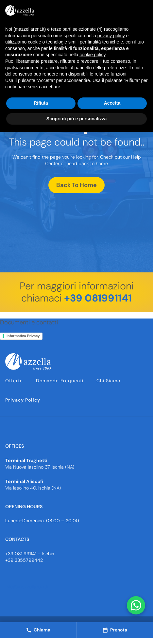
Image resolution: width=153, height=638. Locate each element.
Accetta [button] (112, 103)
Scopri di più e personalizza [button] (76, 118)
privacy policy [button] (111, 35)
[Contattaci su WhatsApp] (136, 605)
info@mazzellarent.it (27, 587)
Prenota (114, 630)
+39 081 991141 (20, 554)
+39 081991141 (98, 298)
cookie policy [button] (92, 54)
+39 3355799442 (24, 560)
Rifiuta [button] (41, 103)
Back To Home (76, 185)
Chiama (38, 630)
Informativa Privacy (23, 336)
